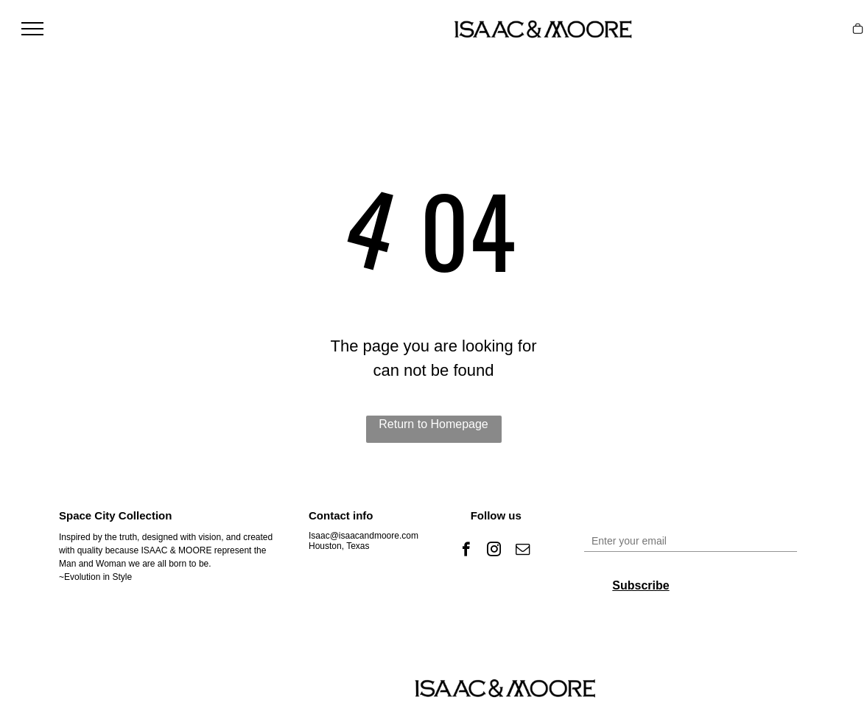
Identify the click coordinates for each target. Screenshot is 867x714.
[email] (522, 551)
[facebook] (466, 551)
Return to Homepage (433, 424)
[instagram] (494, 551)
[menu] (32, 29)
